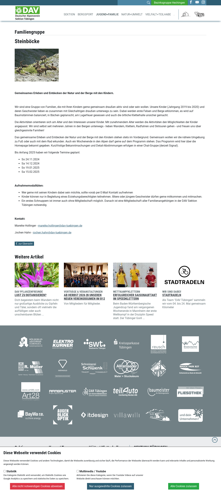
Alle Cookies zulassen (183, 486)
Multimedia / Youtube (91, 471)
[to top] (215, 441)
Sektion (69, 14)
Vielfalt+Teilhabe (158, 14)
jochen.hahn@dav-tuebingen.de (52, 232)
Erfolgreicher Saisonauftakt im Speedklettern (135, 296)
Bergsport (85, 14)
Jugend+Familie (107, 14)
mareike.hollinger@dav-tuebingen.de (60, 225)
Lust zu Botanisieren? (30, 295)
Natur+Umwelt (132, 14)
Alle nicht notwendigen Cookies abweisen (37, 486)
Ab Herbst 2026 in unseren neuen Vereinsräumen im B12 (84, 296)
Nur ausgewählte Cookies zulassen (110, 486)
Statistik (10, 471)
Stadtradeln (171, 295)
